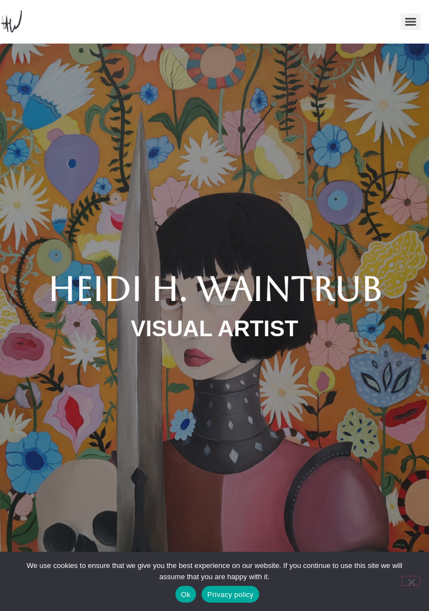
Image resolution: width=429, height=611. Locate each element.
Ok (185, 594)
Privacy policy (230, 594)
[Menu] (411, 21)
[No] (411, 581)
